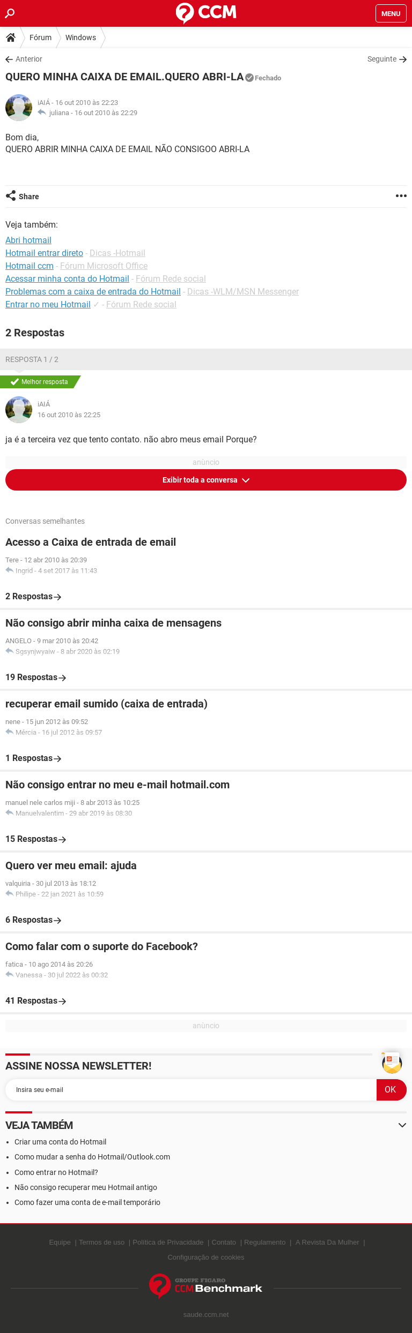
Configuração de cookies (205, 1257)
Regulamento (264, 1242)
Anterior (29, 59)
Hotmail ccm (29, 266)
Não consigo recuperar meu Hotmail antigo (85, 1187)
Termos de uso (101, 1242)
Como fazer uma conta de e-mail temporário (87, 1202)
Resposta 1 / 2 (31, 359)
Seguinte (381, 59)
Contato (224, 1242)
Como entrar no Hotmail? (56, 1172)
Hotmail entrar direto (44, 253)
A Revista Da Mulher (327, 1242)
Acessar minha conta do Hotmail (67, 279)
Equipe (59, 1242)
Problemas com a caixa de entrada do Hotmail (93, 292)
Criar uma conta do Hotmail (60, 1142)
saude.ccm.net (206, 1315)
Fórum (41, 37)
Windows (80, 37)
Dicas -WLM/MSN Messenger (243, 292)
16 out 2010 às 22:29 (106, 113)
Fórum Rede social (171, 279)
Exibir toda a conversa (201, 480)
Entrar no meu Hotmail (48, 304)
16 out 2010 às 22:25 (69, 415)
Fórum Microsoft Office (104, 266)
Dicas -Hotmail (117, 253)
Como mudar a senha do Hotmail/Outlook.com (92, 1157)
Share (29, 196)
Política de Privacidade (168, 1242)
